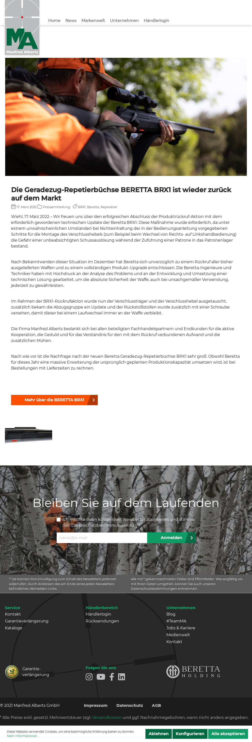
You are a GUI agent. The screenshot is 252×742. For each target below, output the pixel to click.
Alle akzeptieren (228, 733)
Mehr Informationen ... (23, 736)
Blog (170, 614)
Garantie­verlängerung (33, 671)
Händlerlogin (98, 614)
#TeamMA (176, 621)
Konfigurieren (190, 733)
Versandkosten (107, 717)
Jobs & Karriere (180, 628)
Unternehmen (180, 607)
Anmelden (171, 537)
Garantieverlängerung (26, 621)
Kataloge (13, 628)
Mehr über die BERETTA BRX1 (54, 400)
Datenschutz (129, 705)
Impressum (96, 705)
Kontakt (13, 614)
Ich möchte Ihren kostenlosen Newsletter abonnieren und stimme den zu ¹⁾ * (129, 522)
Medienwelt (178, 635)
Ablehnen (159, 733)
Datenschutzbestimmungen (99, 525)
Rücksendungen (102, 621)
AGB (156, 705)
